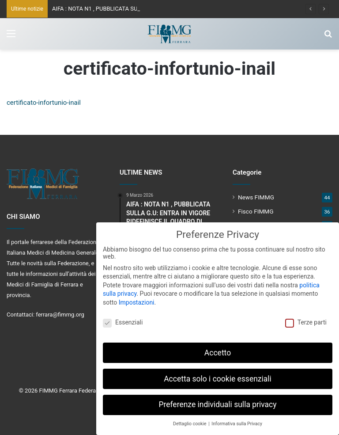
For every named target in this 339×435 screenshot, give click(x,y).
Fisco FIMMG (256, 211)
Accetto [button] (217, 349)
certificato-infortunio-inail (44, 103)
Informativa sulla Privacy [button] (236, 420)
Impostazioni (136, 298)
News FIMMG (256, 197)
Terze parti (306, 318)
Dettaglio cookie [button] (190, 420)
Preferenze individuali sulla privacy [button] (217, 401)
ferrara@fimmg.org (60, 314)
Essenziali (123, 318)
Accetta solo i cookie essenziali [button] (217, 375)
